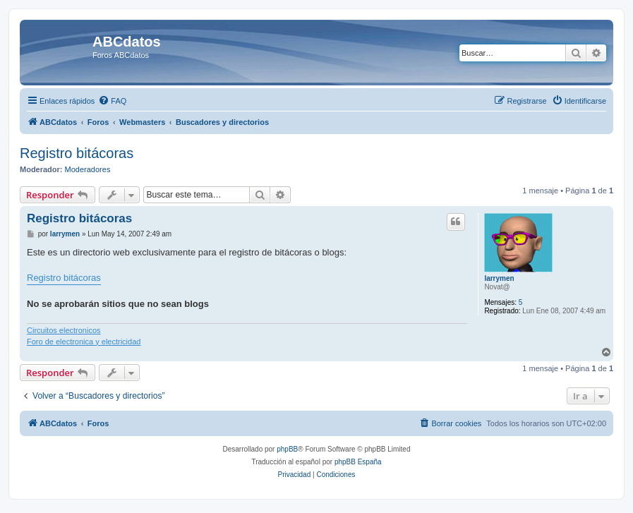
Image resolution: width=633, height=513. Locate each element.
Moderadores (88, 169)
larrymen (499, 278)
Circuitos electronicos (64, 330)
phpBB (287, 449)
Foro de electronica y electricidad (83, 341)
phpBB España (358, 462)
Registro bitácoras (76, 153)
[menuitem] (112, 100)
